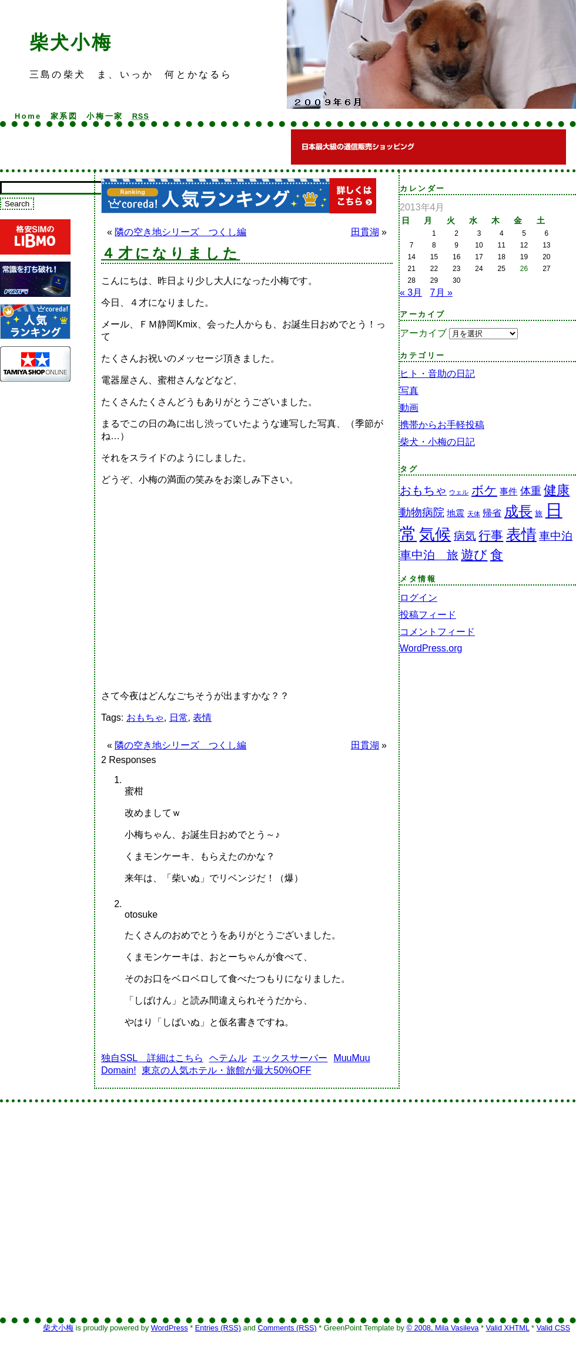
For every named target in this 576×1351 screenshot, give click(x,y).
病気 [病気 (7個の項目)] (465, 536)
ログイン (418, 598)
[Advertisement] (110, 804)
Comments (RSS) (286, 1327)
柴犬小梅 (70, 42)
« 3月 (411, 292)
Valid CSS (553, 1327)
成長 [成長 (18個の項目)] (518, 511)
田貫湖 (365, 232)
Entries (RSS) (218, 1327)
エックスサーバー (289, 1058)
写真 (409, 391)
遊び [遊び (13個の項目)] (474, 554)
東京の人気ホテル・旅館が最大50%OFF (226, 1070)
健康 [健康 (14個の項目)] (557, 490)
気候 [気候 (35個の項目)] (435, 534)
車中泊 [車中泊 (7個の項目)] (555, 536)
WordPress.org (431, 648)
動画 (409, 408)
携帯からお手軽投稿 (442, 425)
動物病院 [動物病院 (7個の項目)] (422, 512)
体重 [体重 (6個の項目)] (530, 491)
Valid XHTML (508, 1327)
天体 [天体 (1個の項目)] (473, 513)
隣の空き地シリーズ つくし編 (180, 232)
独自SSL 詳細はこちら (152, 1058)
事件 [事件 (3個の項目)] (508, 491)
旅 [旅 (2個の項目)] (538, 513)
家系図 (64, 116)
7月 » (441, 292)
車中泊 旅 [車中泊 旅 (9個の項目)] (429, 555)
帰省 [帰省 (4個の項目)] (492, 513)
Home (28, 116)
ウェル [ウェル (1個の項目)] (458, 492)
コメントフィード (437, 632)
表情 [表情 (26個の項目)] (521, 534)
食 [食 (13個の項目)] (496, 554)
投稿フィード (428, 615)
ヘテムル (228, 1058)
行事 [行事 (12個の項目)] (490, 536)
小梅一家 (104, 116)
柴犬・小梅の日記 (437, 442)
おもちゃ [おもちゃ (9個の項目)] (423, 490)
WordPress (169, 1327)
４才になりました (170, 253)
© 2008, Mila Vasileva (442, 1327)
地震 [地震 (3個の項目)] (455, 513)
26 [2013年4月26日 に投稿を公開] (524, 269)
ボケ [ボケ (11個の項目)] (484, 490)
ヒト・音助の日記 (437, 374)
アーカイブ (423, 333)
